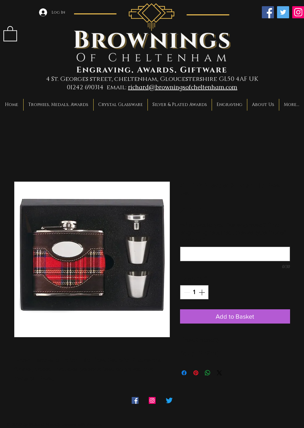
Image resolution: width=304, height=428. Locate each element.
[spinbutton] (194, 292)
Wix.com (94, 424)
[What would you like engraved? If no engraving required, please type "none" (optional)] (235, 253)
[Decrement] (186, 292)
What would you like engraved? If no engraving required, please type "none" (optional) (233, 232)
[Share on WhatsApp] (207, 373)
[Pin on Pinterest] (196, 373)
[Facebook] (268, 12)
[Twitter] (283, 12)
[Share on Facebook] (184, 373)
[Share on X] (219, 373)
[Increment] (202, 292)
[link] (10, 33)
